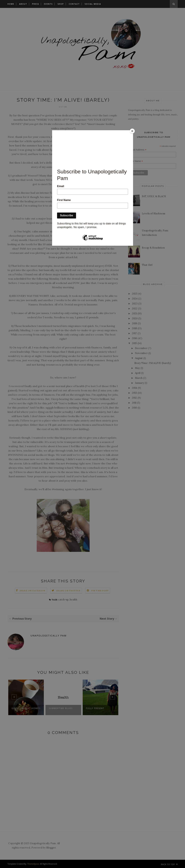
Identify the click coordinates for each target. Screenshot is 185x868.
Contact (74, 4)
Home (10, 4)
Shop (61, 4)
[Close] (132, 131)
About (23, 4)
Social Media (93, 4)
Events (48, 4)
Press (35, 4)
